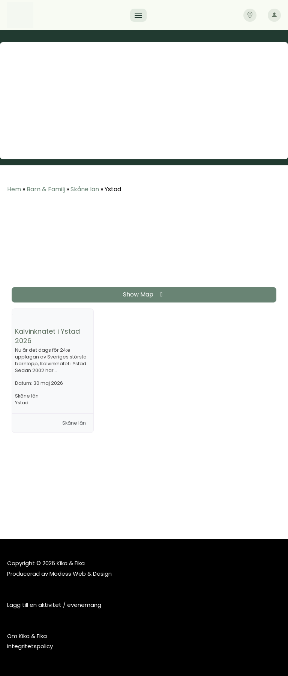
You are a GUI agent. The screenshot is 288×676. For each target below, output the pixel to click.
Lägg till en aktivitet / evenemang (54, 605)
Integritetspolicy (30, 646)
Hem (14, 189)
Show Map (144, 294)
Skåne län (84, 189)
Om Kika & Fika (27, 636)
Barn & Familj (46, 189)
